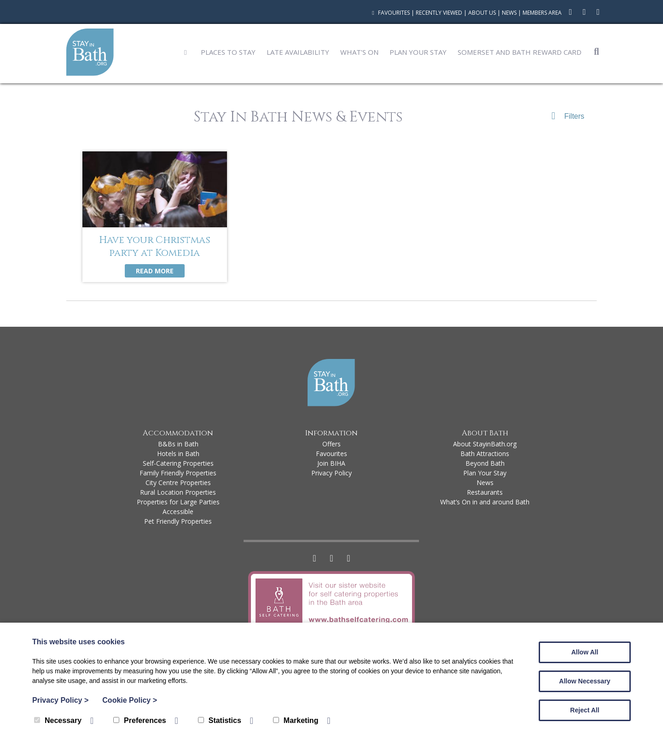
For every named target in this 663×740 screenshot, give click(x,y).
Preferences (139, 720)
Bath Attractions (484, 453)
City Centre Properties (178, 482)
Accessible (178, 511)
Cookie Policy (129, 700)
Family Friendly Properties (178, 472)
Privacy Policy (331, 472)
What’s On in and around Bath (484, 501)
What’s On (359, 52)
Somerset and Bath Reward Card (520, 52)
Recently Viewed (439, 13)
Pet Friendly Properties (178, 521)
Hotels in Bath (178, 453)
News (509, 13)
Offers (331, 443)
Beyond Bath (485, 463)
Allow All (585, 652)
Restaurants (485, 492)
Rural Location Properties (178, 492)
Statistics (219, 720)
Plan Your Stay (418, 52)
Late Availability (298, 52)
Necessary (57, 720)
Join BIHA (331, 463)
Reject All (584, 710)
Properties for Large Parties (178, 501)
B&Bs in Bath (178, 443)
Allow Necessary (584, 681)
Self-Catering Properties (178, 463)
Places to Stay (228, 52)
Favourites (390, 13)
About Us (482, 13)
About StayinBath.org (485, 443)
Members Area (542, 13)
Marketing (296, 720)
